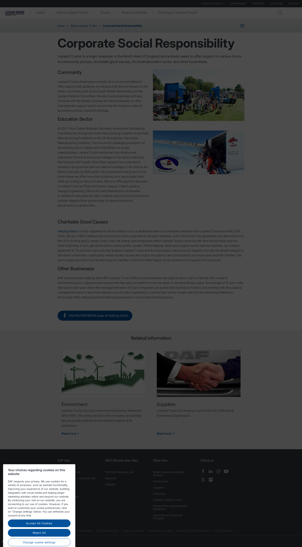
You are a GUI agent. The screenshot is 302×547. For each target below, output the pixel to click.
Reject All (39, 542)
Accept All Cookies (39, 533)
